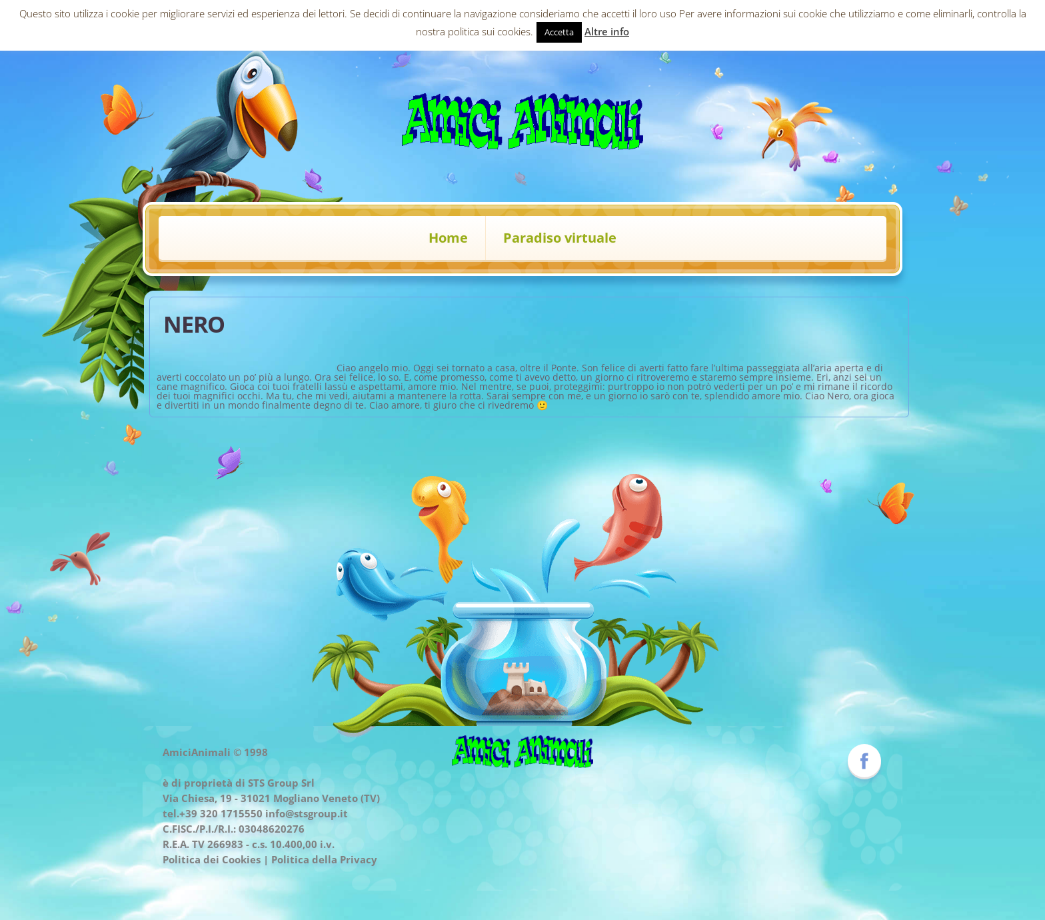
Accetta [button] (559, 32)
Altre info (606, 31)
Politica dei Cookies (212, 859)
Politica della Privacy (324, 859)
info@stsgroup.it (306, 813)
